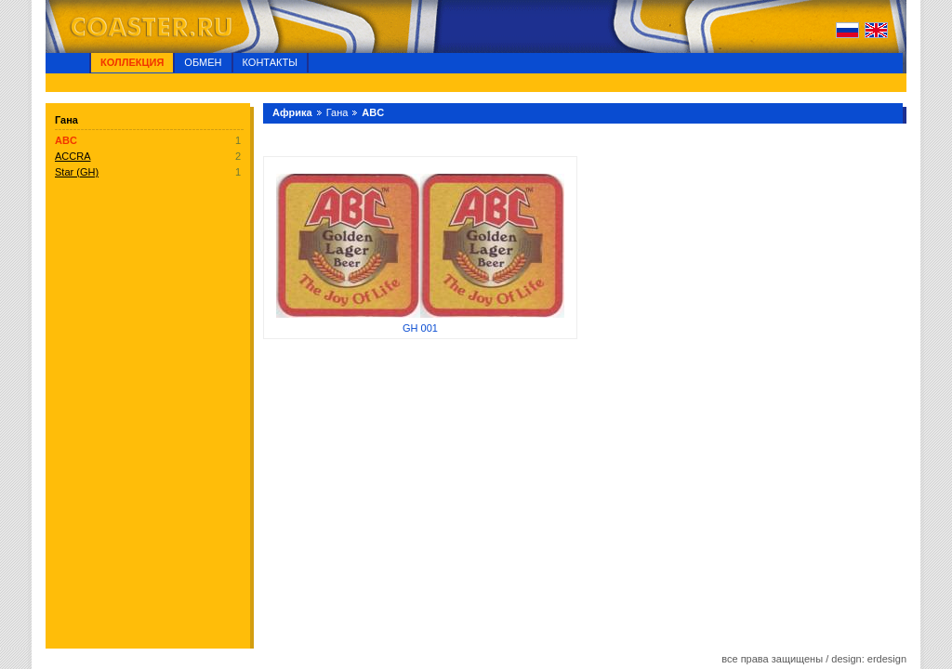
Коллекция (132, 62)
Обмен (202, 62)
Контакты (270, 62)
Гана (337, 112)
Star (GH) (77, 171)
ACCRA (73, 156)
